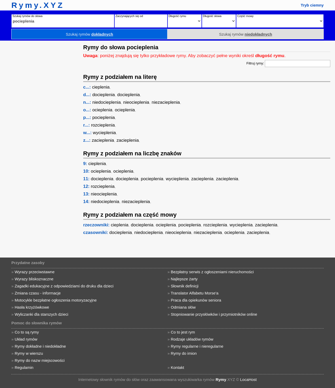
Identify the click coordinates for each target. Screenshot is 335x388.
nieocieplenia (136, 102)
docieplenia (103, 94)
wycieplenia (104, 132)
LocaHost (248, 379)
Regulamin (24, 367)
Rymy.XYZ (37, 5)
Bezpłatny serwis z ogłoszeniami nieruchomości (212, 272)
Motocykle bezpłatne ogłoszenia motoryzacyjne (56, 300)
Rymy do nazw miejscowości (40, 360)
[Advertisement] (40, 119)
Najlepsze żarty (184, 279)
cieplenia (101, 87)
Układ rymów (26, 339)
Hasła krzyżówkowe (32, 307)
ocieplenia (102, 109)
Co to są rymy (27, 332)
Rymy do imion (184, 353)
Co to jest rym (183, 332)
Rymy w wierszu (29, 353)
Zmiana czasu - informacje (38, 293)
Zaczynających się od (129, 16)
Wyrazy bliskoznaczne (34, 279)
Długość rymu (177, 16)
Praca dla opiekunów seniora (196, 300)
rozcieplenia (103, 125)
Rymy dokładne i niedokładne (40, 346)
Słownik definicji (185, 286)
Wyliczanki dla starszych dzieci (41, 314)
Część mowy (245, 16)
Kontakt (177, 367)
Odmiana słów (183, 307)
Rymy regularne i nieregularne (197, 346)
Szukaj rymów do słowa (27, 16)
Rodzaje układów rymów (192, 339)
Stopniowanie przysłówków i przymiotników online (214, 314)
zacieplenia (103, 140)
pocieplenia (103, 117)
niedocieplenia (106, 102)
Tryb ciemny (312, 5)
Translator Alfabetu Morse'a (194, 293)
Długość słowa (212, 16)
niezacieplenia (166, 102)
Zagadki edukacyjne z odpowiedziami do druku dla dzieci (64, 286)
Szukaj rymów (89, 34)
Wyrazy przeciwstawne (34, 272)
